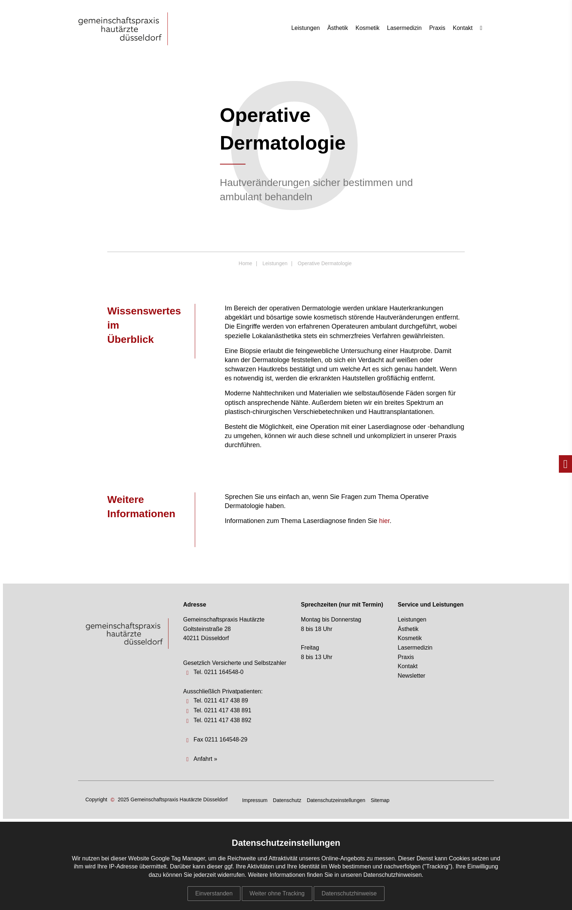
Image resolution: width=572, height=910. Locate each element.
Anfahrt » (205, 759)
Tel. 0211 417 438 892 (222, 720)
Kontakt (462, 28)
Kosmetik (368, 28)
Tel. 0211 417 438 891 (222, 710)
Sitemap (380, 800)
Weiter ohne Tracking (277, 893)
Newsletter (411, 676)
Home (245, 263)
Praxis (437, 28)
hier (384, 520)
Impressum (254, 800)
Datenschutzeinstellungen (336, 800)
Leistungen (305, 28)
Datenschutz (287, 800)
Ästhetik (337, 28)
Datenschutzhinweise (348, 893)
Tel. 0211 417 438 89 (220, 700)
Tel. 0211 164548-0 (218, 672)
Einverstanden (213, 893)
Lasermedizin (404, 28)
